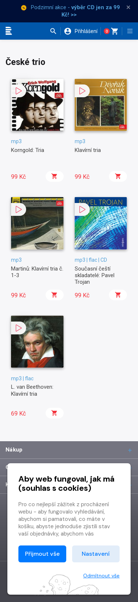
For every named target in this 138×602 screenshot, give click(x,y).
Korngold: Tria (27, 150)
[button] (55, 31)
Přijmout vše (42, 554)
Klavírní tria (88, 150)
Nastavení (96, 554)
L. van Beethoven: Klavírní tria (32, 390)
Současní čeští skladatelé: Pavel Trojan (94, 275)
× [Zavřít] (128, 7)
